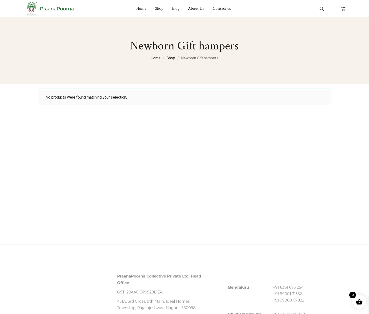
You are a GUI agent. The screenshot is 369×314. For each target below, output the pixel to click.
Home (156, 58)
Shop (171, 58)
